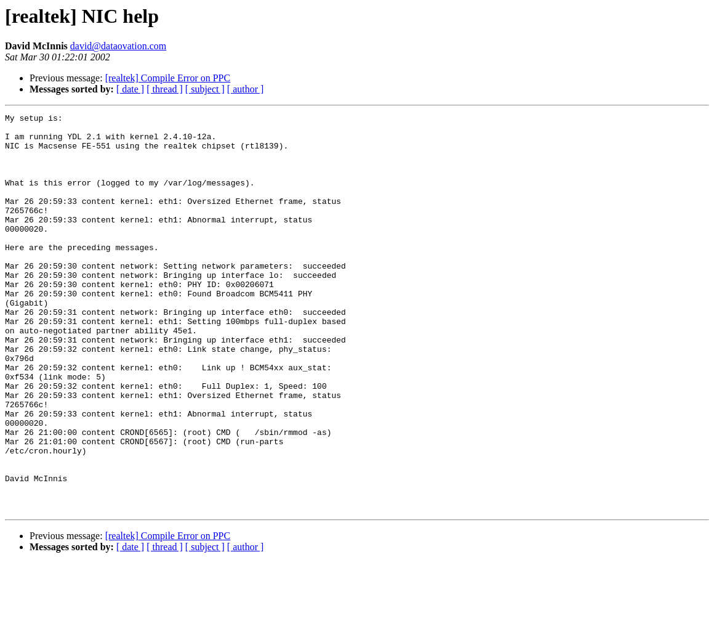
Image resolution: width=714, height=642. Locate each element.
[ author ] (245, 89)
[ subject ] (205, 89)
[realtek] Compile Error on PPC (168, 78)
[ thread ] (164, 89)
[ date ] (130, 89)
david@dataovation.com (118, 46)
